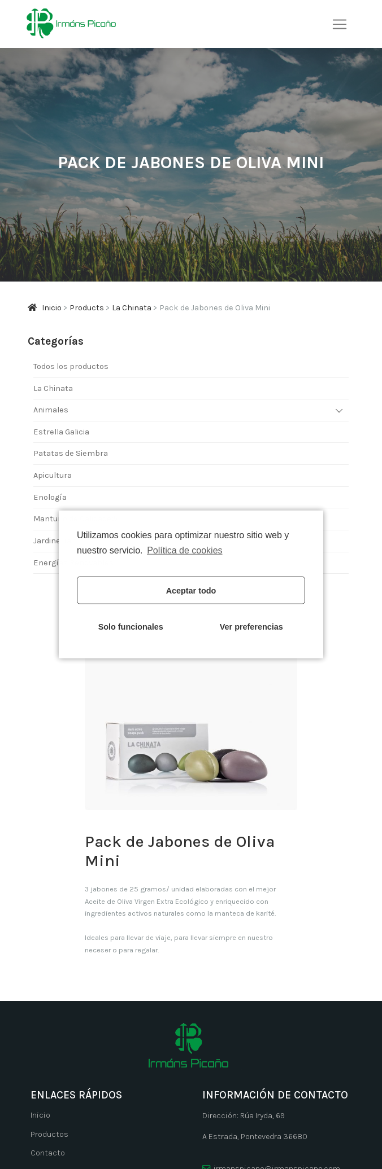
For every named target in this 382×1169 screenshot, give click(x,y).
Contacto (48, 1153)
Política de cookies (184, 550)
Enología (50, 497)
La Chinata (53, 388)
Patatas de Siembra (70, 453)
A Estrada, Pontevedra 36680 (254, 1136)
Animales (50, 410)
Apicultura (52, 475)
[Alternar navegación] (339, 24)
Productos (49, 1134)
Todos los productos (70, 366)
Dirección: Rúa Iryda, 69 (243, 1115)
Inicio (40, 1115)
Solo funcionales (130, 626)
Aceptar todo (191, 590)
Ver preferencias (251, 626)
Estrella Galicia (61, 432)
